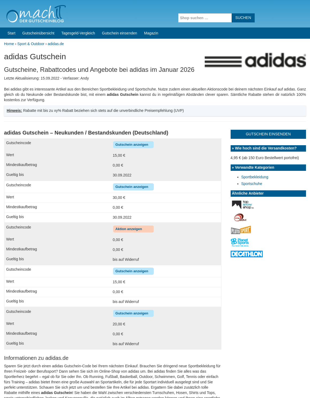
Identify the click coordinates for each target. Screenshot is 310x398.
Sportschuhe (251, 59)
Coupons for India (117, 380)
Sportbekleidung (254, 52)
